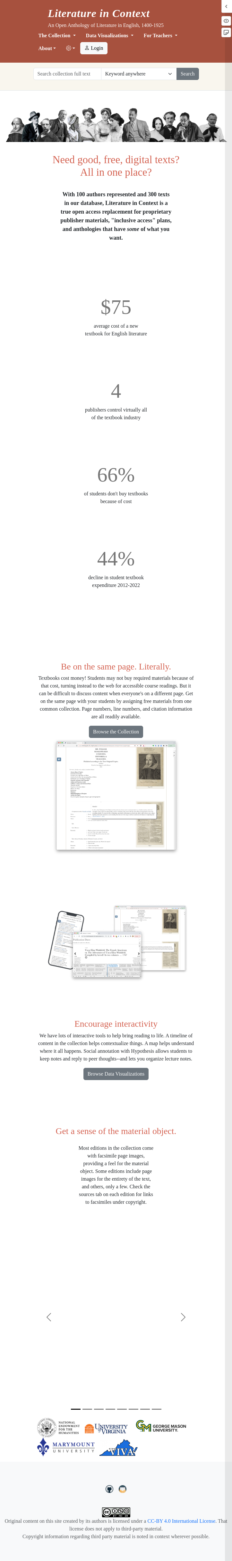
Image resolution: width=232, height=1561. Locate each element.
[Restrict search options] (139, 74)
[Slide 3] (99, 1409)
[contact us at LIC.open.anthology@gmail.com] (123, 1488)
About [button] (45, 48)
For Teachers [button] (159, 35)
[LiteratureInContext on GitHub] (110, 1488)
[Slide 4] (110, 1409)
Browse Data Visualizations (116, 1074)
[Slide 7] (145, 1409)
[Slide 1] (76, 1409)
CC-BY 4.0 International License (181, 1521)
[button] (70, 48)
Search (188, 73)
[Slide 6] (133, 1409)
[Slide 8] (156, 1409)
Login (93, 48)
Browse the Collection (116, 731)
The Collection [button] (55, 35)
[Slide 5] (122, 1409)
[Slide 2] (87, 1409)
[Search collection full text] (67, 74)
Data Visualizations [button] (108, 35)
